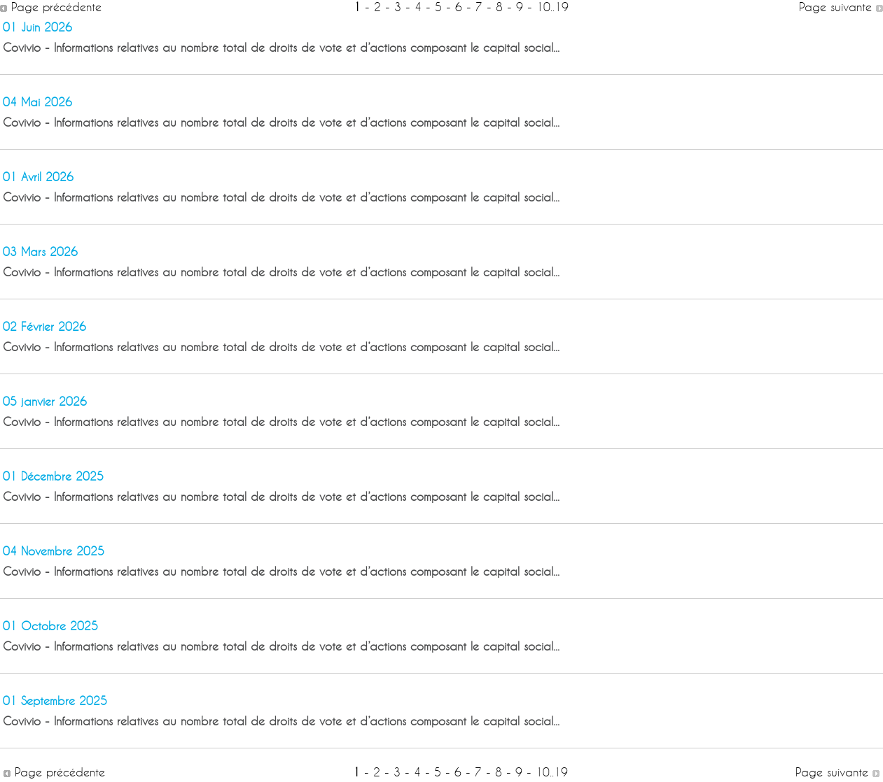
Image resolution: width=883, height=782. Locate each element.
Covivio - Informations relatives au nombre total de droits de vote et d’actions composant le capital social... (281, 47)
